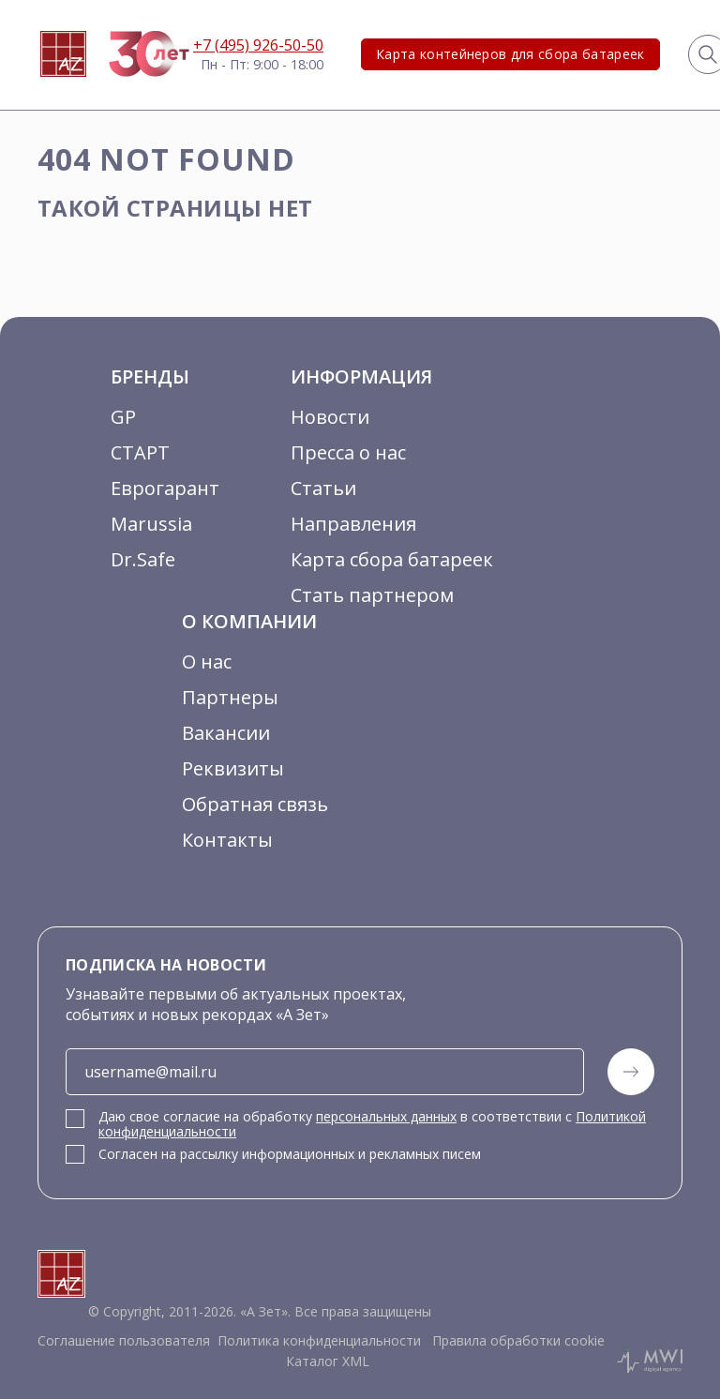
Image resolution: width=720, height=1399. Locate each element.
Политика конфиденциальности (319, 1340)
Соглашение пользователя (124, 1340)
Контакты (227, 839)
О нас (207, 661)
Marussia (151, 523)
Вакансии (226, 732)
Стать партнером (372, 595)
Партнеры (230, 697)
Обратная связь (255, 804)
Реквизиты (233, 768)
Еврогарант (165, 488)
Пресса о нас (348, 452)
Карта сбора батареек (392, 559)
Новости (330, 416)
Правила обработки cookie (516, 1340)
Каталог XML (327, 1361)
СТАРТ (140, 452)
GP (123, 416)
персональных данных (386, 1116)
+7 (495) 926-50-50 (258, 45)
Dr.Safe (143, 559)
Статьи (323, 488)
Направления (353, 523)
